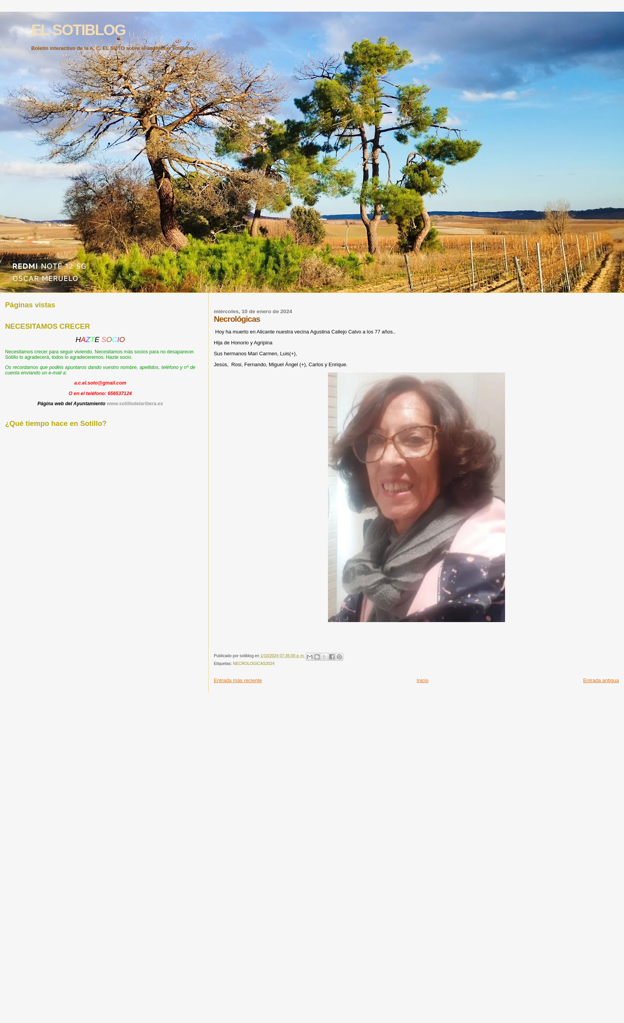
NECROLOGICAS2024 (254, 663)
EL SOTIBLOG (78, 29)
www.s (114, 403)
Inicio (422, 680)
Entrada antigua (601, 680)
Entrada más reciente (238, 680)
